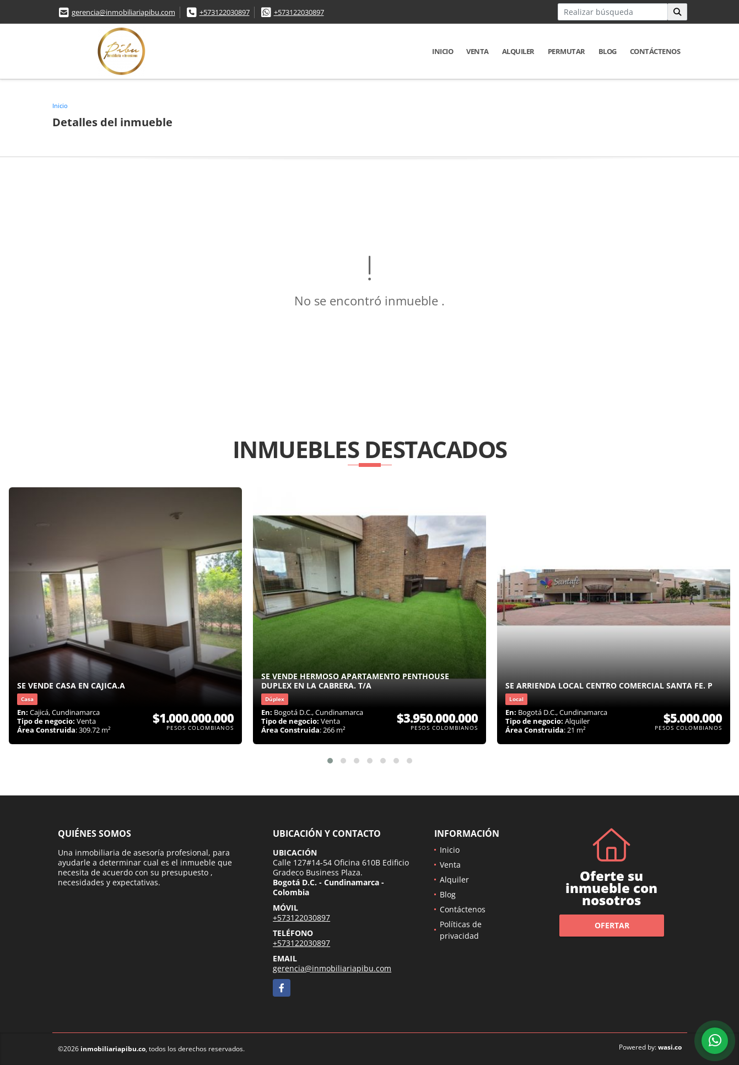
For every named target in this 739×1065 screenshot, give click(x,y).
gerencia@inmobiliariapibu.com (123, 12)
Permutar (566, 51)
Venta (477, 51)
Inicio (442, 51)
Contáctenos (655, 51)
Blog (607, 51)
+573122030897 (224, 12)
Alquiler (518, 51)
